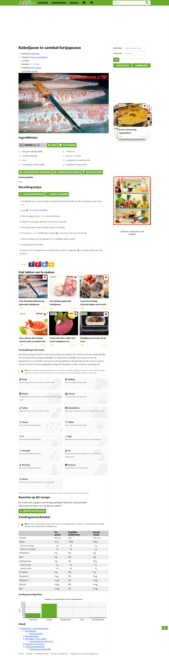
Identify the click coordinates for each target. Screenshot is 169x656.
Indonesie (35, 53)
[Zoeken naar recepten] (132, 2)
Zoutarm (70, 465)
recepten (43, 3)
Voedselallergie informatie (41, 641)
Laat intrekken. (35, 210)
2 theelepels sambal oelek (33, 164)
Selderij (70, 379)
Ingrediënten (30, 631)
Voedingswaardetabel (34, 646)
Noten (23, 479)
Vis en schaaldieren (39, 57)
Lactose (70, 393)
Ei (21, 436)
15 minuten (32, 210)
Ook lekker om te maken (35, 639)
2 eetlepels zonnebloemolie (78, 160)
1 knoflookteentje (29, 156)
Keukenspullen (36, 633)
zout (24, 160)
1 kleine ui (70, 151)
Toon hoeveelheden (31, 194)
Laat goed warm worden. (33, 244)
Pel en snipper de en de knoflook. (41, 216)
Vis (68, 450)
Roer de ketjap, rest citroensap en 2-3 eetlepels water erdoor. (49, 239)
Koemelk (24, 450)
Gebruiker (117, 48)
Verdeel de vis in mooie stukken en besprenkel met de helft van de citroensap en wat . (61, 203)
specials (74, 3)
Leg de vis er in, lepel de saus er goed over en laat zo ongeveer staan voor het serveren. (61, 252)
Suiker (23, 408)
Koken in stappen (57, 194)
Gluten (23, 393)
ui (42, 216)
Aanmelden (141, 65)
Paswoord (117, 53)
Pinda (23, 379)
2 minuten (83, 250)
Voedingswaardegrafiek (40, 649)
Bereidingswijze (32, 636)
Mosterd (24, 465)
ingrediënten (59, 3)
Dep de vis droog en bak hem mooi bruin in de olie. (44, 221)
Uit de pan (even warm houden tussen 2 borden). (43, 227)
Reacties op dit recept (34, 644)
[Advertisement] (84, 24)
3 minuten (62, 233)
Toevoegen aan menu (66, 172)
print (52, 145)
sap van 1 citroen (73, 156)
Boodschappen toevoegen (35, 172)
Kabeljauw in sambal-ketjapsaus (34, 628)
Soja (68, 436)
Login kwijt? (122, 65)
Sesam (23, 422)
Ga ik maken (67, 145)
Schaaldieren (72, 408)
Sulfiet (69, 422)
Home (21, 653)
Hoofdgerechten (41, 653)
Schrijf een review (29, 71)
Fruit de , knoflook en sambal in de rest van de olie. (54, 233)
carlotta (37, 67)
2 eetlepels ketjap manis (76, 164)
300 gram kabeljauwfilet (32, 151)
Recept (29, 653)
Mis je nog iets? (92, 172)
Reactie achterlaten (32, 511)
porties (26, 60)
